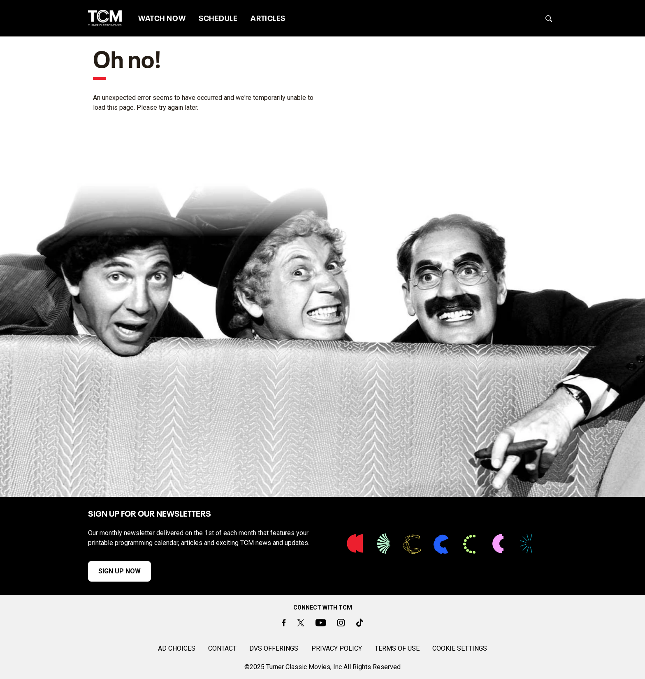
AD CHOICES (176, 648)
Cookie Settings (459, 648)
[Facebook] (284, 623)
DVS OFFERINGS (273, 648)
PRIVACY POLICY (336, 648)
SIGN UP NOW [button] (119, 571)
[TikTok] (359, 623)
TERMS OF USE (397, 648)
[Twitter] (300, 623)
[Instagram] (341, 623)
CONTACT (222, 648)
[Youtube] (320, 623)
